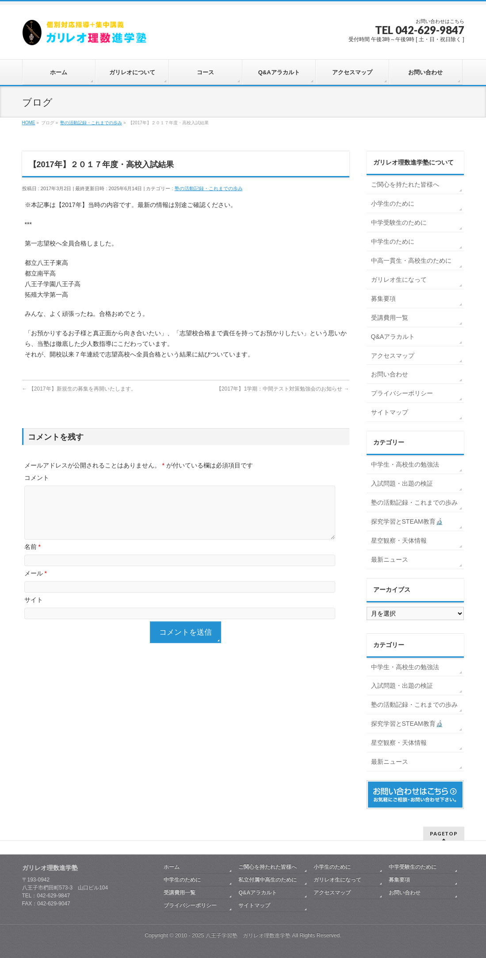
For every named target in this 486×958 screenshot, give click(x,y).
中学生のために (392, 241)
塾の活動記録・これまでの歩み (209, 188)
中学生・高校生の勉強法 (405, 464)
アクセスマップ (392, 355)
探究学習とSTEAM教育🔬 (407, 521)
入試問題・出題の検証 (402, 483)
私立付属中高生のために (267, 880)
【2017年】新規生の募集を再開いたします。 (79, 389)
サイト (33, 610)
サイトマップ (389, 412)
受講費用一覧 (389, 317)
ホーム (172, 867)
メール (35, 583)
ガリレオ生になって (399, 279)
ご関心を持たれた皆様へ (405, 184)
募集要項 (383, 298)
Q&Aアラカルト (393, 336)
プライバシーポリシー (402, 393)
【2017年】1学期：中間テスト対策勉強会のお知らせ (282, 389)
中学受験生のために (399, 222)
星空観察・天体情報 (399, 540)
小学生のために (392, 203)
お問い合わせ (389, 374)
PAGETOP (444, 833)
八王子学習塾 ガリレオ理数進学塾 (248, 935)
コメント (36, 477)
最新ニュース (389, 559)
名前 (32, 557)
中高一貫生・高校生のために (411, 260)
